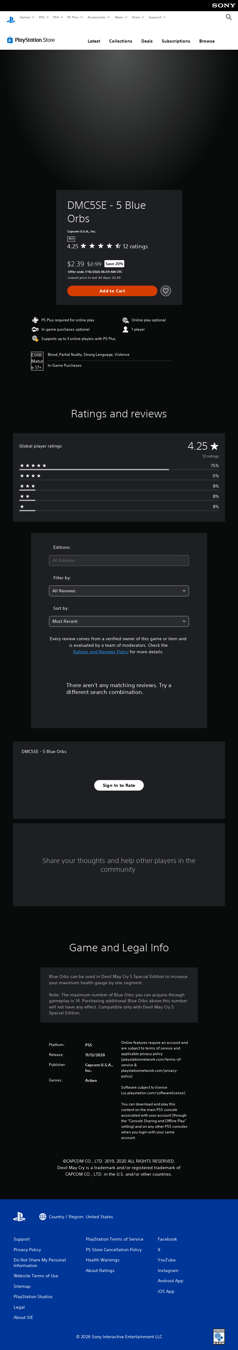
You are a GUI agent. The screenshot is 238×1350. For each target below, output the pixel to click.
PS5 (42, 17)
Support (154, 17)
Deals (147, 35)
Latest (94, 35)
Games (25, 17)
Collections (120, 35)
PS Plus (73, 17)
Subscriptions (176, 35)
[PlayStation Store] (32, 34)
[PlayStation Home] (11, 17)
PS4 (56, 17)
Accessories (96, 17)
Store (136, 17)
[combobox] (119, 554)
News (119, 17)
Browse (207, 35)
